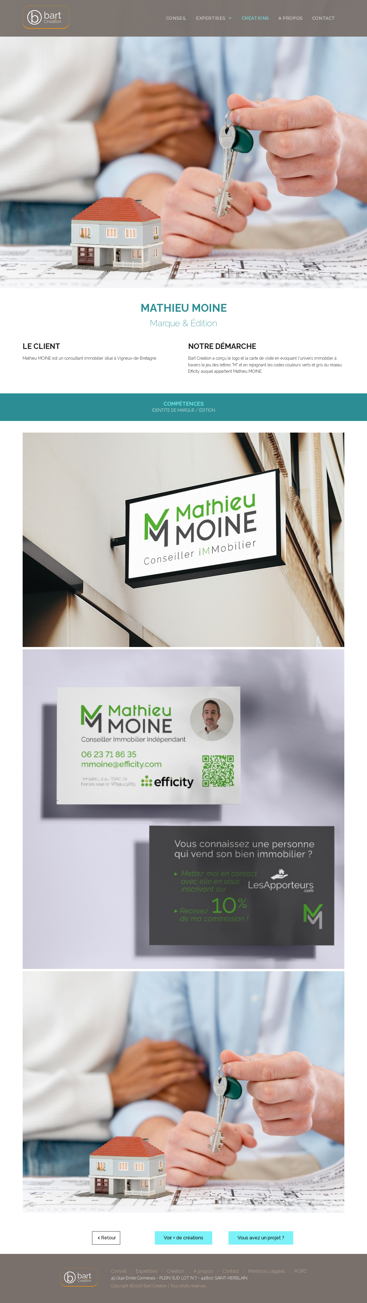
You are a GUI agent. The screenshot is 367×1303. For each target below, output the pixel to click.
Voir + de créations (183, 1238)
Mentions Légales (266, 1271)
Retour (106, 1238)
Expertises (146, 1271)
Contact (230, 1271)
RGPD (300, 1271)
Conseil (119, 1271)
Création (175, 1271)
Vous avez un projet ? (261, 1238)
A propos (203, 1271)
